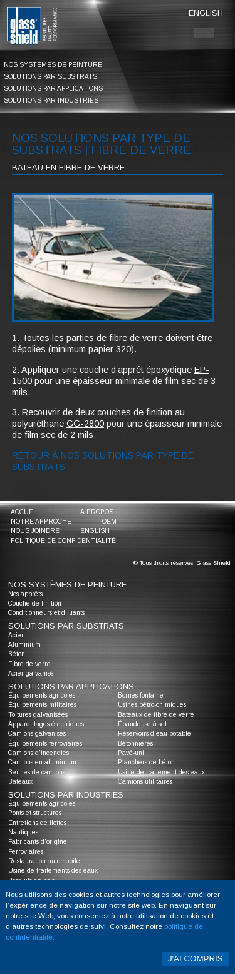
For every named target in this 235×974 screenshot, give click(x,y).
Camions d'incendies (38, 752)
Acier (16, 635)
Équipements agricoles (41, 695)
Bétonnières (135, 743)
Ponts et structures (34, 812)
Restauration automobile (44, 861)
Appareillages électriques (46, 724)
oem (109, 521)
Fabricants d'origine (37, 841)
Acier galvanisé (31, 673)
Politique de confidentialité (63, 540)
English (206, 13)
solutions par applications (53, 88)
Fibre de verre (29, 664)
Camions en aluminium (42, 762)
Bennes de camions (36, 772)
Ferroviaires (25, 851)
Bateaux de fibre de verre (156, 714)
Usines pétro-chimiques (152, 704)
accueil (25, 512)
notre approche (41, 521)
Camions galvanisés (37, 733)
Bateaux (20, 781)
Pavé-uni (131, 752)
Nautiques (23, 832)
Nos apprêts (25, 594)
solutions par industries (51, 100)
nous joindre (35, 530)
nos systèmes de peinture (53, 64)
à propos (96, 512)
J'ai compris (195, 958)
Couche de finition (34, 603)
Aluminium (24, 644)
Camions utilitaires (145, 781)
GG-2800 (85, 424)
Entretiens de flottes (37, 822)
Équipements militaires (42, 704)
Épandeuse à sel (142, 724)
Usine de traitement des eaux (161, 772)
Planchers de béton (146, 762)
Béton (16, 654)
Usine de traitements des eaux (53, 870)
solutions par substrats (50, 76)
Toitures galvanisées (38, 714)
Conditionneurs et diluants (46, 612)
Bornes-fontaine (141, 695)
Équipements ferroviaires (45, 743)
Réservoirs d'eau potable (154, 733)
